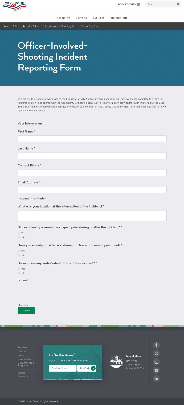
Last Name (26, 148)
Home (6, 26)
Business (98, 18)
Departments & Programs (26, 364)
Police (15, 26)
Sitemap (21, 373)
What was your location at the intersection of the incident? (61, 206)
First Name (26, 131)
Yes (23, 233)
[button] (93, 368)
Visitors (81, 18)
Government (118, 18)
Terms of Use (23, 376)
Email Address (29, 182)
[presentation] (42, 294)
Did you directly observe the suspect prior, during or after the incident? (70, 227)
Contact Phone (29, 165)
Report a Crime (31, 26)
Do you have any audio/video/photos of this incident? (57, 263)
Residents (63, 18)
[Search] (163, 4)
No (23, 237)
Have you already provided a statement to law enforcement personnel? (70, 245)
